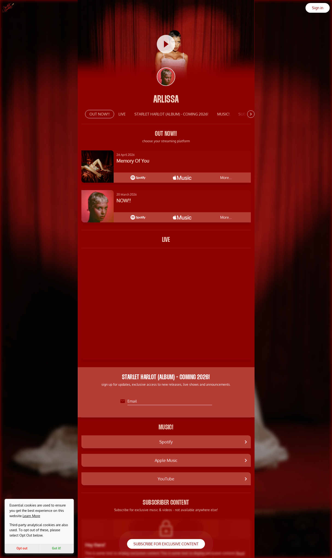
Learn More (31, 515)
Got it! (56, 548)
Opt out (21, 548)
